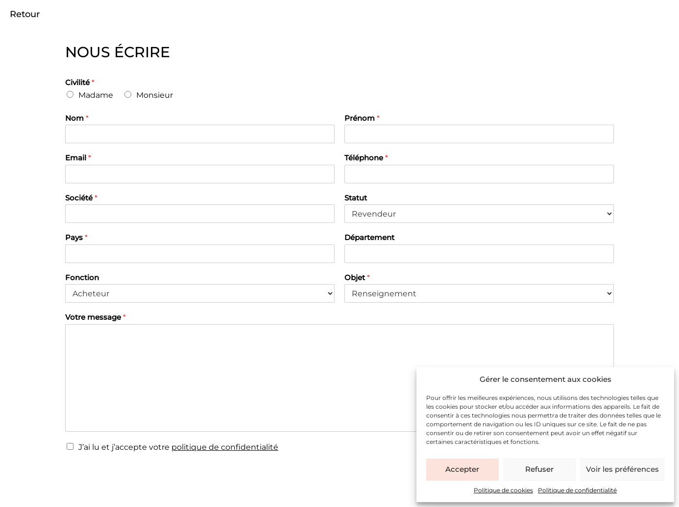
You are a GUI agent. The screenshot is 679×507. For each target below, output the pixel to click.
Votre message (95, 317)
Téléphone (366, 157)
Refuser (539, 469)
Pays (76, 237)
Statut (355, 197)
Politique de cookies (503, 490)
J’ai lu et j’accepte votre (178, 447)
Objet (357, 277)
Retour (25, 14)
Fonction (82, 277)
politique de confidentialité (224, 447)
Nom (77, 118)
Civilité (80, 82)
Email (78, 157)
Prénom (362, 118)
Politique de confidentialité (577, 490)
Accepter (462, 469)
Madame (95, 95)
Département (369, 237)
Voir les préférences (622, 469)
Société (81, 197)
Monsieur (154, 95)
